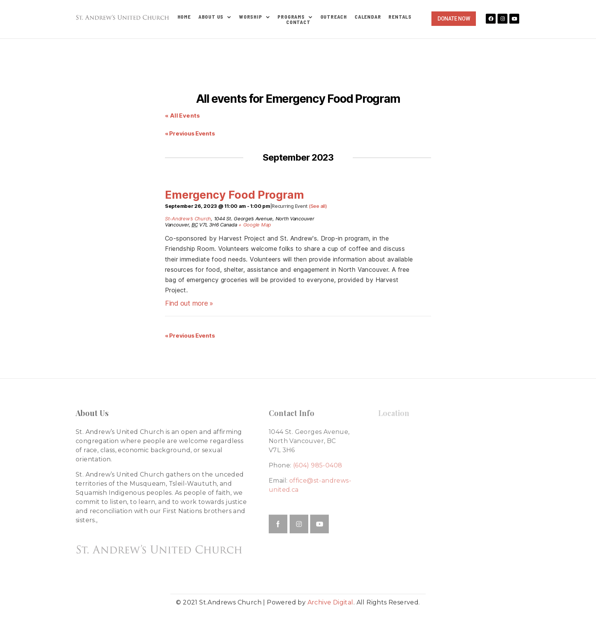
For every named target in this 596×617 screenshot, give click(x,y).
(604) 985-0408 (317, 465)
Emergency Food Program (234, 194)
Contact (298, 22)
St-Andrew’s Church (188, 218)
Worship (254, 16)
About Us (214, 16)
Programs (294, 16)
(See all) (318, 206)
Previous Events (190, 133)
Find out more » (189, 303)
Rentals (400, 16)
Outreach (333, 16)
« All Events (182, 115)
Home (184, 16)
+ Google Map (254, 225)
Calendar (368, 16)
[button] (453, 18)
